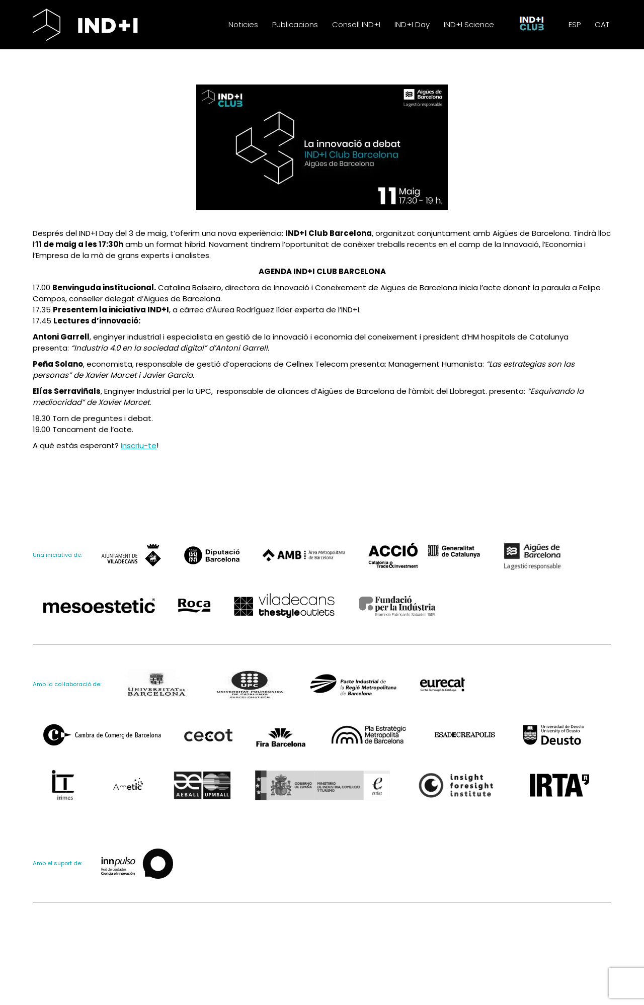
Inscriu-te (138, 460)
